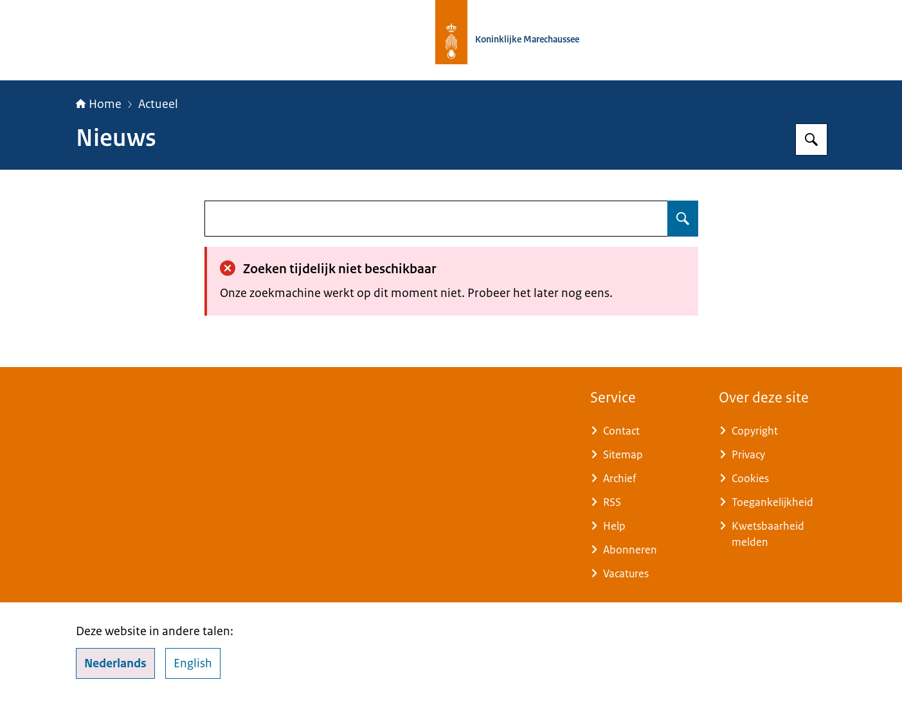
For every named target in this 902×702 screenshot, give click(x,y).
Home (99, 104)
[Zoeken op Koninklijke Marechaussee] (811, 139)
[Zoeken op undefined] (682, 219)
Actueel (158, 104)
